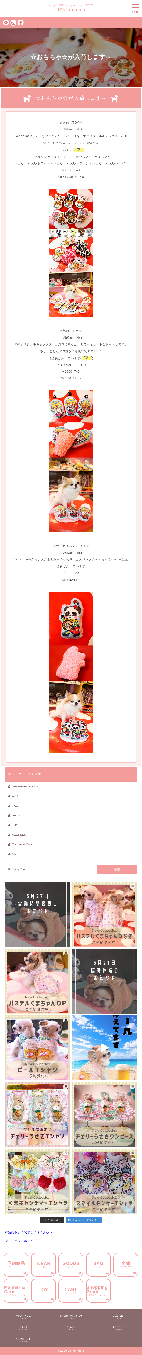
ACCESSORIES (22, 834)
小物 (126, 1264)
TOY (15, 825)
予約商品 (16, 1264)
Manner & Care (22, 844)
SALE (16, 854)
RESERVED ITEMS (25, 786)
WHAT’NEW (23, 1316)
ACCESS (119, 1328)
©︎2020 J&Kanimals (71, 1350)
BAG (15, 805)
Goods (16, 815)
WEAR (16, 796)
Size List (119, 1316)
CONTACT (23, 1339)
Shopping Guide (98, 1290)
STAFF (71, 1328)
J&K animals (71, 9)
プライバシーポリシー (21, 1241)
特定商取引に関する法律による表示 (30, 1232)
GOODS (71, 1264)
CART (71, 1290)
